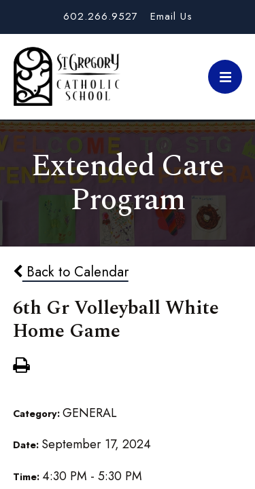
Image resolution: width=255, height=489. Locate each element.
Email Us (171, 16)
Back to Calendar (71, 271)
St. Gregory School (66, 76)
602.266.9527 (100, 16)
